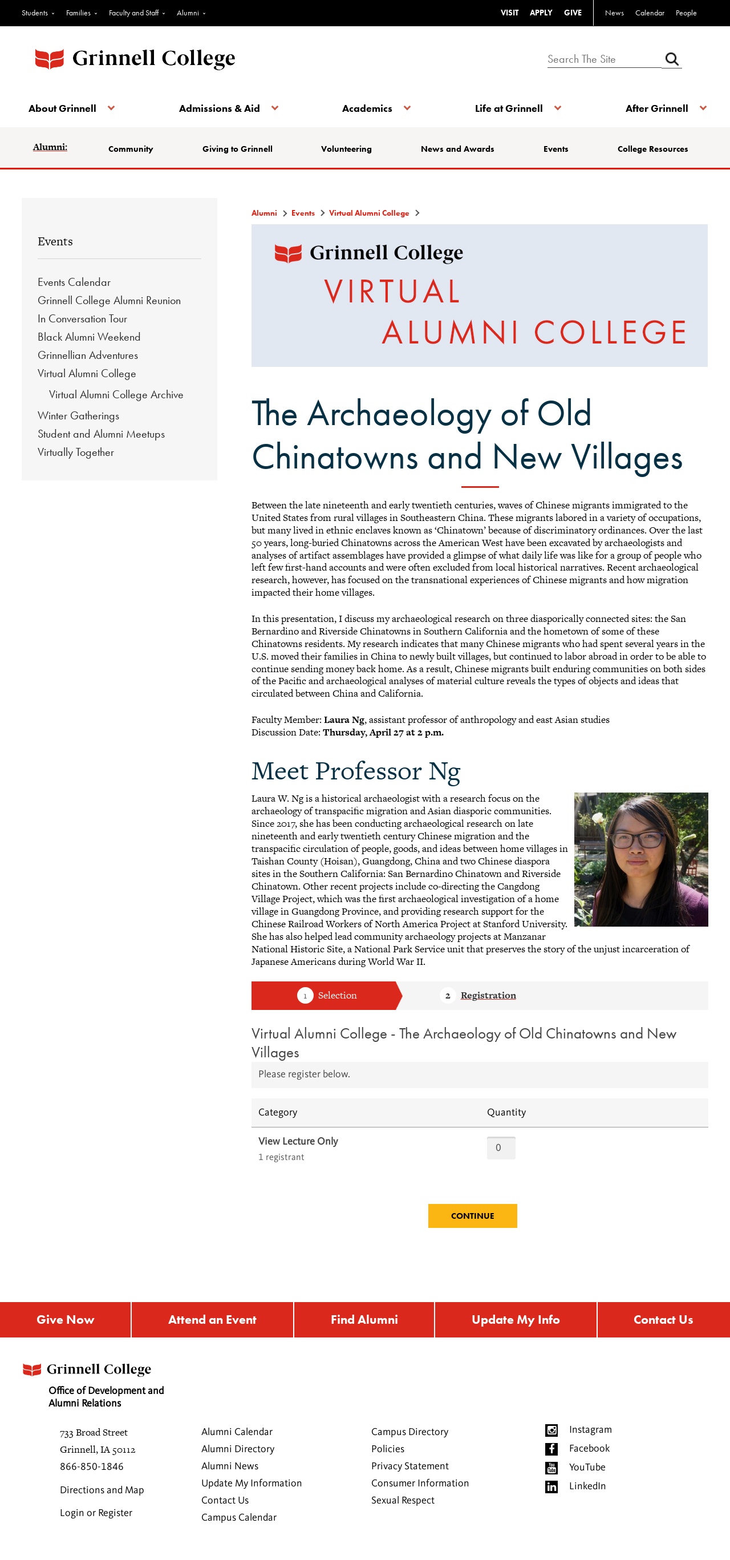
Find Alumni (364, 1321)
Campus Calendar (239, 1520)
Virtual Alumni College (87, 373)
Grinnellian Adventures (88, 354)
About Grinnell (67, 108)
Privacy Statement (410, 1469)
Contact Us (664, 1321)
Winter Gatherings (78, 415)
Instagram (590, 1433)
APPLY (541, 12)
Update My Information (251, 1486)
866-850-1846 (92, 1470)
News (614, 12)
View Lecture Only (298, 1142)
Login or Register (96, 1516)
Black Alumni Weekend (89, 336)
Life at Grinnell (506, 108)
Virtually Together (76, 451)
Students (35, 12)
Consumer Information (420, 1486)
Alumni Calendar (237, 1435)
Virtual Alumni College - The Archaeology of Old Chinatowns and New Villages (464, 1042)
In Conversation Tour (82, 318)
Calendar (649, 12)
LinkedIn (587, 1489)
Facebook (589, 1451)
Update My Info (516, 1321)
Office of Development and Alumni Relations (103, 1384)
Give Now (64, 1321)
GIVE (573, 12)
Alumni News (229, 1469)
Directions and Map (102, 1493)
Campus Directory (409, 1435)
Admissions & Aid (221, 108)
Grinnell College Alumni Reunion (109, 300)
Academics (367, 108)
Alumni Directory (237, 1452)
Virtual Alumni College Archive (116, 394)
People (686, 12)
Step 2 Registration (478, 996)
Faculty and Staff (134, 12)
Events (554, 149)
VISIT (509, 12)
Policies (387, 1452)
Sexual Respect (403, 1503)
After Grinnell (651, 108)
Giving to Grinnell (240, 149)
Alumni (188, 12)
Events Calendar (74, 281)
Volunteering (348, 149)
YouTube (587, 1470)
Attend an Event (211, 1321)
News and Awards (458, 149)
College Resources (650, 149)
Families (78, 12)
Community (135, 149)
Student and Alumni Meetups (101, 433)
